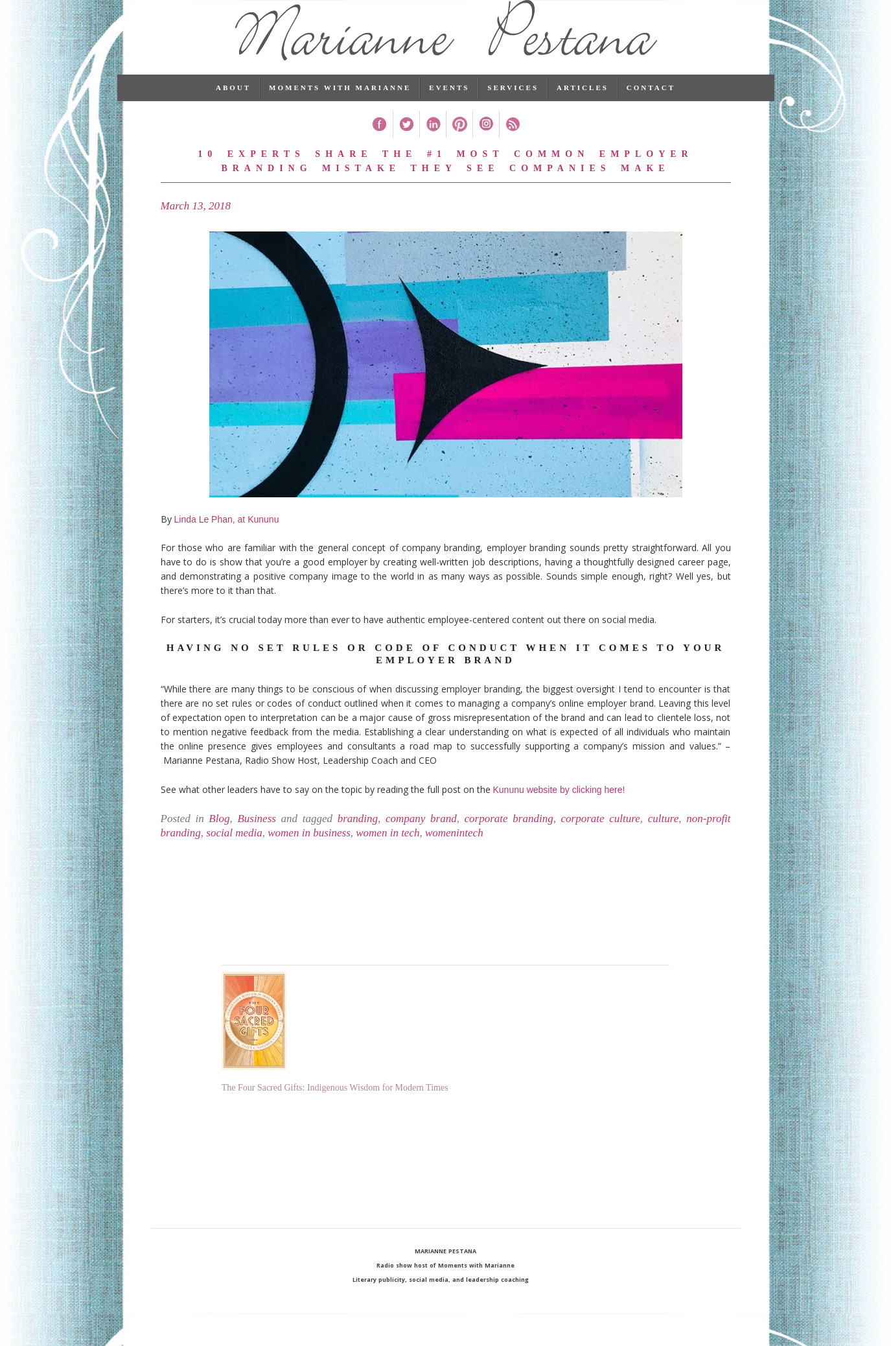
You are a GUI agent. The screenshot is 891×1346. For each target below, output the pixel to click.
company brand (421, 838)
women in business (309, 852)
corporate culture (600, 838)
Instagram (485, 143)
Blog (219, 838)
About (233, 107)
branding (358, 838)
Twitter (406, 143)
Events (449, 107)
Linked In (432, 143)
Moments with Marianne (340, 107)
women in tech (387, 852)
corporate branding (509, 838)
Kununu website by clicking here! (559, 809)
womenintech (454, 852)
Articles (582, 107)
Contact (651, 107)
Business (256, 838)
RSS (512, 143)
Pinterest (459, 143)
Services (512, 107)
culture (663, 838)
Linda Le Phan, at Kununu (226, 538)
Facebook (379, 143)
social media (234, 852)
